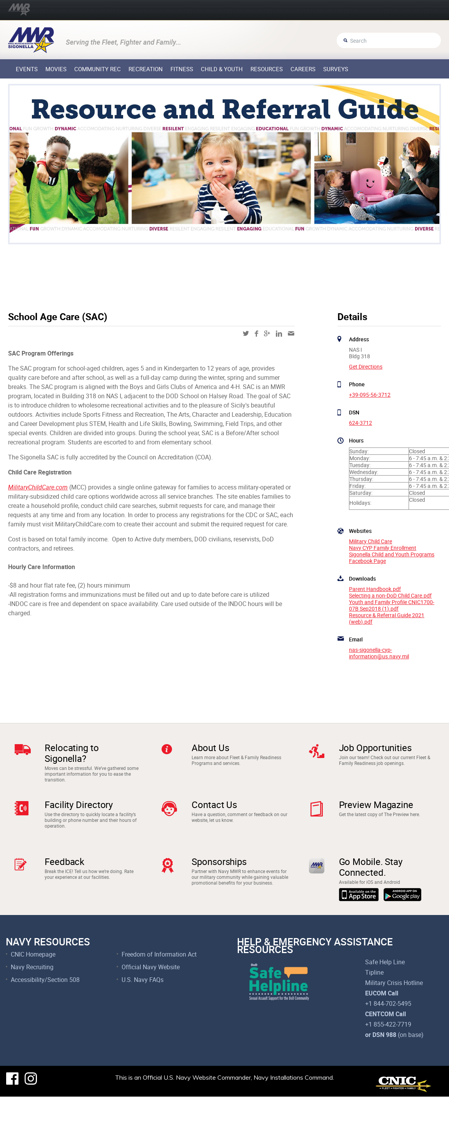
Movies (56, 69)
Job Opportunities (375, 747)
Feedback (64, 878)
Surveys (335, 69)
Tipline (374, 997)
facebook (256, 334)
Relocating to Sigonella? (72, 753)
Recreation (146, 69)
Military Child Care (370, 541)
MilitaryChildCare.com (38, 487)
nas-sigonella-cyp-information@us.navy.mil (379, 653)
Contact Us (214, 813)
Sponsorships (219, 878)
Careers (302, 69)
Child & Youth (222, 69)
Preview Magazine (376, 813)
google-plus (267, 333)
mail (291, 333)
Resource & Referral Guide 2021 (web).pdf (386, 618)
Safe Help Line (385, 987)
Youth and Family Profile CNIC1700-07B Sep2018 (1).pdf (391, 605)
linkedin (279, 334)
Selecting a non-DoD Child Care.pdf (390, 595)
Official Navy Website (151, 992)
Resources (266, 69)
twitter (246, 333)
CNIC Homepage (33, 979)
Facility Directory (79, 813)
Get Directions (365, 366)
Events (27, 69)
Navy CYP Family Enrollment (382, 547)
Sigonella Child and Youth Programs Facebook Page (391, 557)
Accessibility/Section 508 (45, 1005)
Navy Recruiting (32, 992)
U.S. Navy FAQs (143, 1005)
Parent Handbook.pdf (375, 589)
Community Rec (97, 69)
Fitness (181, 69)
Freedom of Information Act (159, 979)
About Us (210, 747)
